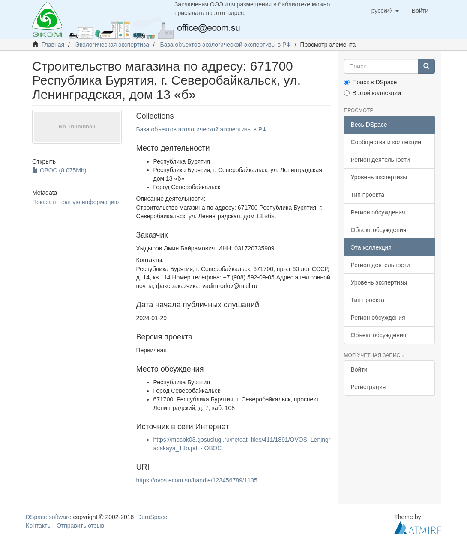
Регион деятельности (380, 159)
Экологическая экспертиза (112, 44)
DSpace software (49, 517)
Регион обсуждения (378, 212)
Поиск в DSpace (370, 82)
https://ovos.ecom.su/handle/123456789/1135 (196, 480)
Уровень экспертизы (379, 177)
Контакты (38, 525)
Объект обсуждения (379, 229)
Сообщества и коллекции (386, 142)
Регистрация (368, 386)
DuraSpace (152, 517)
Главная (53, 44)
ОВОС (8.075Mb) (59, 170)
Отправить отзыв (80, 525)
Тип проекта (368, 194)
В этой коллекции (372, 92)
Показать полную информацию (75, 202)
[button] (385, 10)
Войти (359, 369)
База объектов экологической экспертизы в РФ (225, 44)
